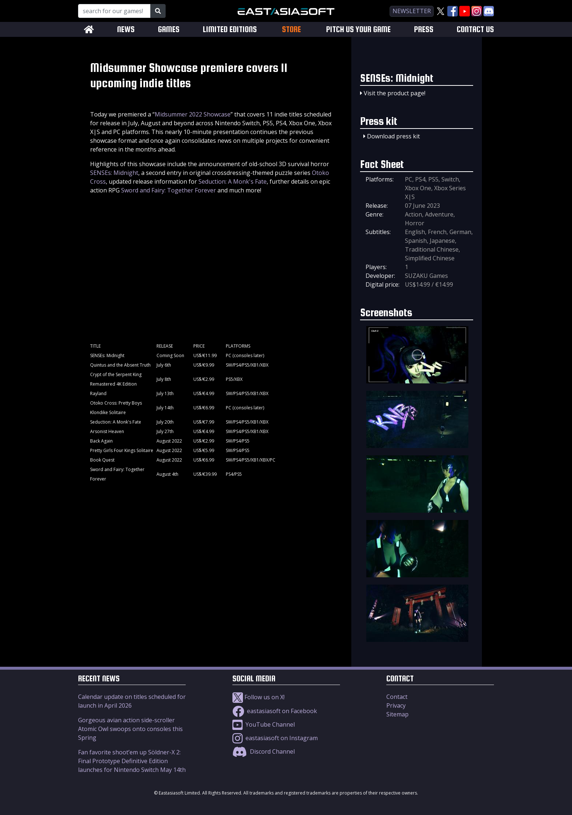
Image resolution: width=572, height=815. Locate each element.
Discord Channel (263, 751)
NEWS (126, 29)
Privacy (396, 705)
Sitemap (397, 714)
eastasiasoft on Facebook (274, 711)
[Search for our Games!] (114, 11)
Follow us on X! (258, 697)
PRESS (423, 29)
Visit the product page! (394, 93)
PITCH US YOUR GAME (358, 29)
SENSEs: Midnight (114, 173)
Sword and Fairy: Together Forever (168, 190)
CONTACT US (475, 29)
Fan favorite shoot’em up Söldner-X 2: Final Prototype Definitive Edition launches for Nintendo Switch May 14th (132, 761)
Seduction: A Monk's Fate (232, 181)
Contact (396, 697)
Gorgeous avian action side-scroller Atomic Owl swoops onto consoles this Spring (130, 729)
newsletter (412, 11)
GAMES (168, 29)
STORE (291, 29)
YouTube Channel (263, 724)
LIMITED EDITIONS (230, 29)
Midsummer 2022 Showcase (193, 114)
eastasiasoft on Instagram (275, 738)
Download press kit (393, 136)
